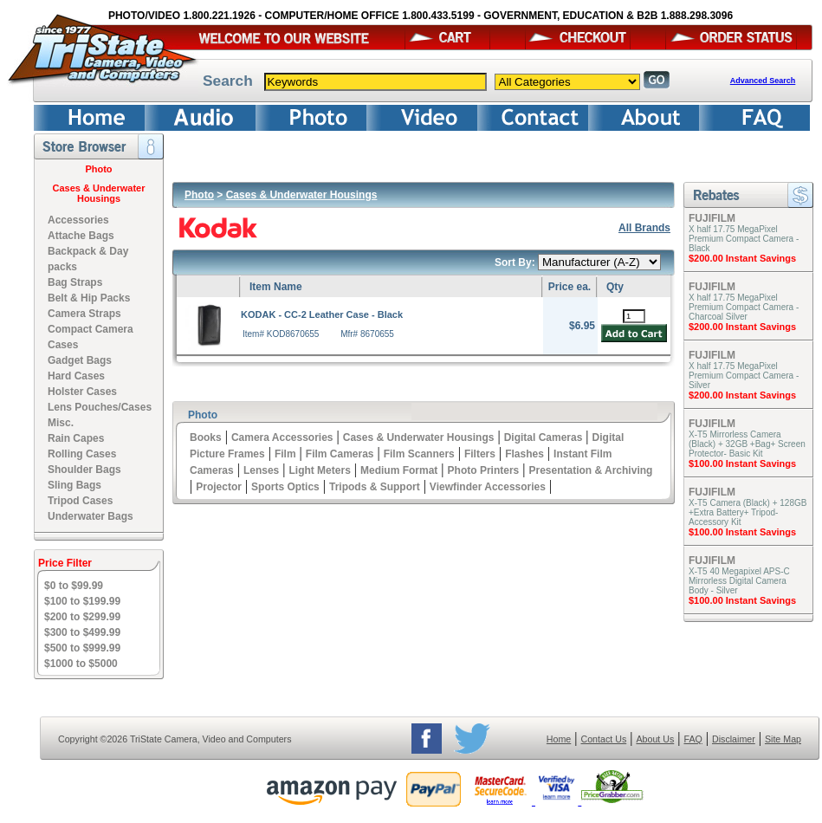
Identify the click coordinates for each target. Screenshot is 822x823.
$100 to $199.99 (82, 601)
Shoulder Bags (84, 469)
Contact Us (604, 739)
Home (559, 739)
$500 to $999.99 (82, 648)
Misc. (61, 423)
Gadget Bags (80, 360)
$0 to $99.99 (73, 586)
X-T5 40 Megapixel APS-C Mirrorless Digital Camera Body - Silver (739, 581)
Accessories (78, 220)
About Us (655, 739)
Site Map (783, 739)
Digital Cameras (543, 437)
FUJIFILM (712, 218)
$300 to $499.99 (82, 632)
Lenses (261, 470)
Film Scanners (419, 454)
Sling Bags (74, 485)
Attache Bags (81, 236)
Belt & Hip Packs (89, 298)
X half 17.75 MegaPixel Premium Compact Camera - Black (744, 238)
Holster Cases (82, 392)
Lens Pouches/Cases (100, 407)
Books (206, 437)
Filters (479, 454)
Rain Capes (76, 438)
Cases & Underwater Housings (99, 193)
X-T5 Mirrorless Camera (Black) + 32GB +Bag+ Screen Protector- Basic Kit (747, 444)
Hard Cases (76, 376)
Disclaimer (733, 739)
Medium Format (398, 470)
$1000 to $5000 (81, 664)
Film (285, 454)
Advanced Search (763, 80)
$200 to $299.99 (82, 617)
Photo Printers (484, 470)
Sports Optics (285, 487)
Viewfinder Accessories (488, 487)
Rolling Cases (82, 454)
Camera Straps (84, 314)
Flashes (524, 454)
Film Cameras (340, 454)
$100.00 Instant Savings (742, 463)
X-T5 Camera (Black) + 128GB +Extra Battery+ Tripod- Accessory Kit (747, 512)
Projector (219, 487)
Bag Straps (75, 282)
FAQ (692, 739)
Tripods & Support (374, 487)
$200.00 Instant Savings (742, 258)
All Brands (644, 228)
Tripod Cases (80, 501)
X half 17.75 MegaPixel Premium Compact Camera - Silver (744, 375)
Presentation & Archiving (590, 470)
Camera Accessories (282, 437)
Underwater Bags (90, 516)
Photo (98, 169)
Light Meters (319, 470)
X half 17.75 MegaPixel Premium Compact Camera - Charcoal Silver (744, 307)
